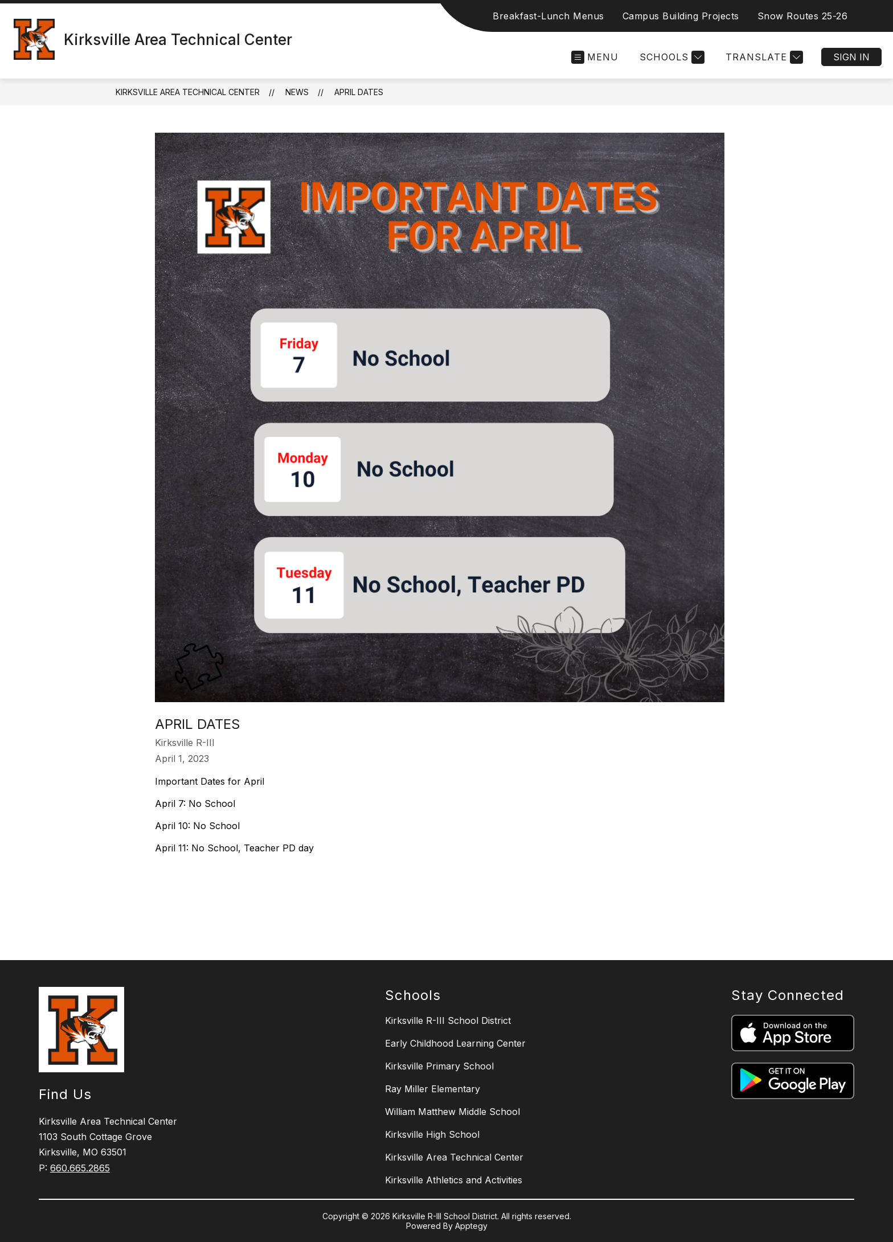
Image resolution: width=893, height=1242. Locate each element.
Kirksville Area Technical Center (188, 92)
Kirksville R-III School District (448, 1020)
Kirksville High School (432, 1134)
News (297, 92)
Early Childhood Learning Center (455, 1043)
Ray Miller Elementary (432, 1089)
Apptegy (471, 1226)
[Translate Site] (763, 57)
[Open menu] (594, 57)
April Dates (358, 92)
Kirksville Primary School (439, 1066)
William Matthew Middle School (452, 1111)
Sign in (851, 57)
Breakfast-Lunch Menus (548, 16)
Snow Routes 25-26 (802, 16)
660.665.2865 (80, 1168)
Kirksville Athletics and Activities (453, 1180)
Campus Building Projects (680, 16)
